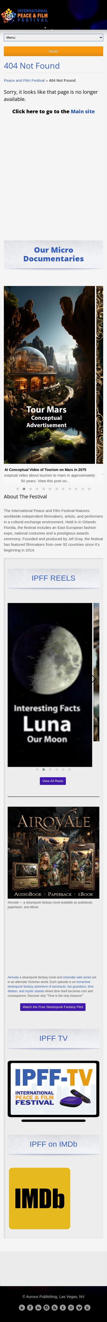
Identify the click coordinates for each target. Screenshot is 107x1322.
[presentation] (9, 376)
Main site (83, 111)
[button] (18, 488)
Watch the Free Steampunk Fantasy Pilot (53, 1007)
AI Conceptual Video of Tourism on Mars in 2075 (49, 470)
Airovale (13, 977)
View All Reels (52, 781)
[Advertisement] (53, 174)
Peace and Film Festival (24, 80)
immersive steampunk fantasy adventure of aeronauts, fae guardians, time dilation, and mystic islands (50, 986)
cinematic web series (77, 977)
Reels (53, 51)
